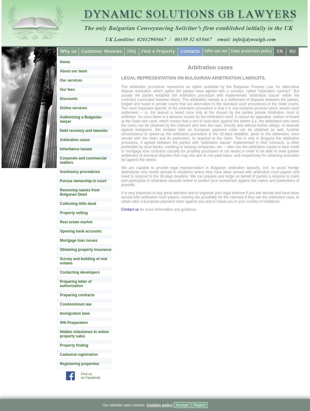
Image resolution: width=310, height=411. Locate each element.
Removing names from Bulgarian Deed (79, 192)
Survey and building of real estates (83, 261)
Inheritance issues (76, 149)
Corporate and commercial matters (83, 160)
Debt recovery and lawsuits (83, 131)
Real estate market (76, 222)
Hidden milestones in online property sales (84, 334)
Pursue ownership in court (83, 181)
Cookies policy (160, 405)
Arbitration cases (75, 140)
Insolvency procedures (80, 172)
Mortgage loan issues (79, 240)
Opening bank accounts (81, 231)
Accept (182, 405)
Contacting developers (79, 272)
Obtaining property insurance (85, 250)
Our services (71, 80)
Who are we (215, 50)
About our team (73, 71)
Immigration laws (75, 313)
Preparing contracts (77, 295)
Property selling (74, 213)
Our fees (67, 89)
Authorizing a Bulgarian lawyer (80, 119)
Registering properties (79, 364)
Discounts (69, 99)
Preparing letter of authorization (75, 283)
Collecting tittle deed (78, 204)
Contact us (130, 209)
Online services (73, 108)
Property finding (74, 345)
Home (65, 62)
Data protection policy (251, 50)
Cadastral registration (79, 354)
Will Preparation (74, 323)
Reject (199, 405)
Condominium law (75, 304)
